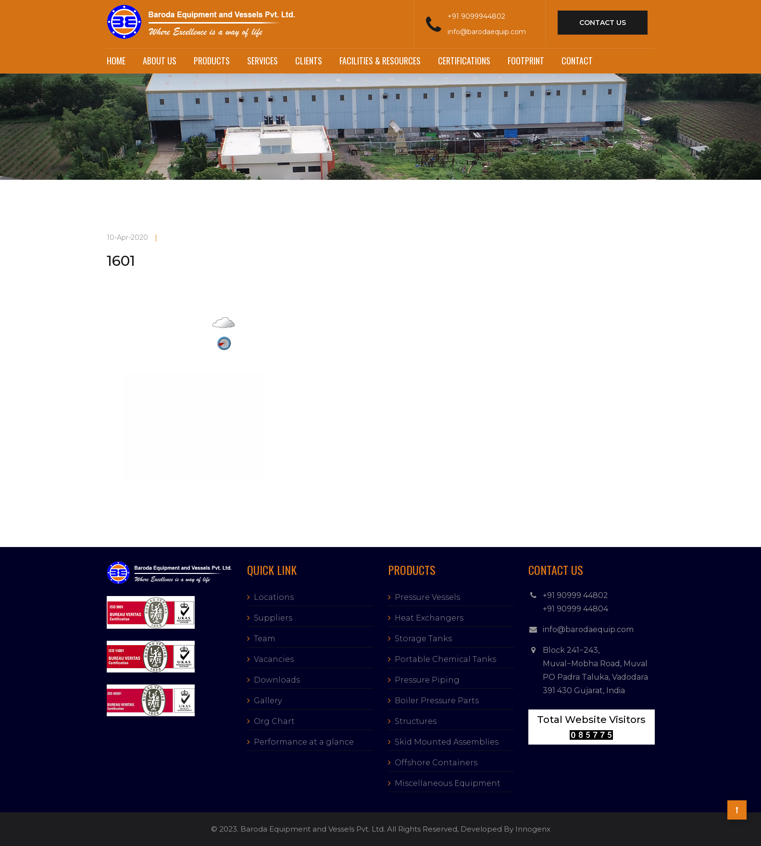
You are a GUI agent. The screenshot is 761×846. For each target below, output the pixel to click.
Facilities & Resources (380, 60)
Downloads (277, 679)
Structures (416, 721)
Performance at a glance (304, 741)
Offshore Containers (436, 762)
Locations (274, 597)
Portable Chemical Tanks (445, 659)
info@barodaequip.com (487, 31)
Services (262, 60)
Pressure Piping (427, 679)
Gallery (268, 700)
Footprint (526, 60)
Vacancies (274, 659)
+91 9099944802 (476, 16)
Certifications (464, 60)
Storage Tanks (423, 638)
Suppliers (273, 617)
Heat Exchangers (429, 617)
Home (116, 60)
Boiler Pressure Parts (437, 700)
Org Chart (274, 721)
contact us (602, 22)
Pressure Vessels (427, 597)
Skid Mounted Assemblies (447, 741)
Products (212, 60)
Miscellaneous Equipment (447, 783)
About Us (159, 60)
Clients (308, 60)
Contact (577, 60)
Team (264, 638)
